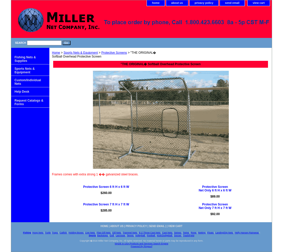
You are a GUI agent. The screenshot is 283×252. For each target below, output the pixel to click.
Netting (202, 232)
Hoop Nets (38, 232)
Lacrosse (121, 235)
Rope (194, 232)
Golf (112, 235)
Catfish (63, 232)
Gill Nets (117, 232)
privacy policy (204, 2)
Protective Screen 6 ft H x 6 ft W (106, 187)
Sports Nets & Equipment (81, 52)
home (155, 2)
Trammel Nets (130, 232)
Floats (210, 232)
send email (232, 2)
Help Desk (22, 91)
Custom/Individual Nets (28, 82)
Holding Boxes (76, 232)
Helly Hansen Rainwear (247, 232)
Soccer (178, 235)
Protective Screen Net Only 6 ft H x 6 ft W (215, 188)
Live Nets (90, 232)
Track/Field (188, 235)
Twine (186, 232)
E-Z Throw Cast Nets (150, 232)
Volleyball (140, 235)
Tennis (130, 235)
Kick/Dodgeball (165, 235)
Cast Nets (167, 232)
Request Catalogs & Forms (29, 102)
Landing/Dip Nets (224, 232)
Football (151, 235)
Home (56, 52)
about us (177, 2)
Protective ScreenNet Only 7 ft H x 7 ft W (215, 206)
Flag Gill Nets (104, 232)
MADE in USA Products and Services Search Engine (141, 243)
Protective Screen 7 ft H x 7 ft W (106, 204)
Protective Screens (114, 52)
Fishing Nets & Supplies (25, 59)
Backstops (102, 235)
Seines (178, 232)
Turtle (48, 232)
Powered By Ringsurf (141, 246)
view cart (259, 2)
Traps (55, 232)
